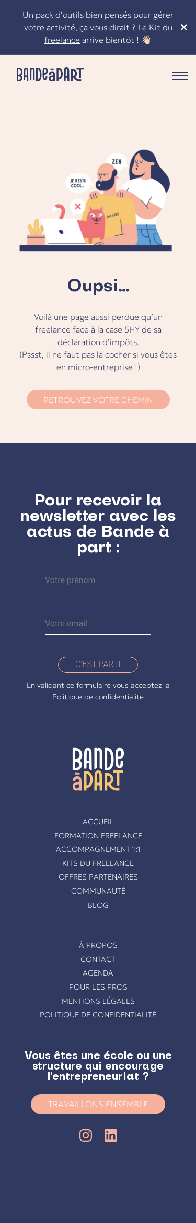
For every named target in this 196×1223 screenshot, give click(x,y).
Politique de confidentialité (98, 697)
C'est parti (98, 664)
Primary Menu (180, 76)
